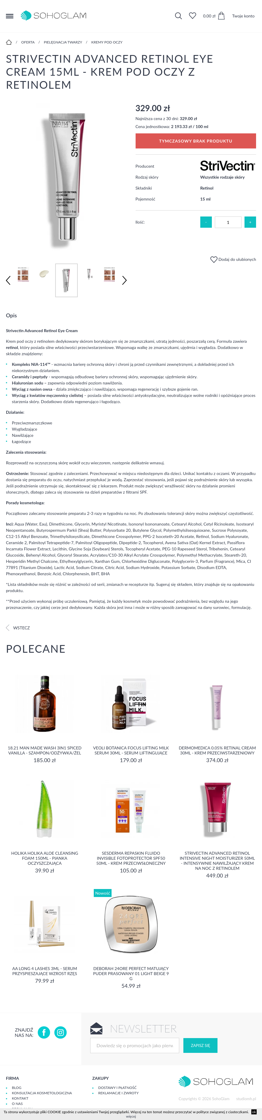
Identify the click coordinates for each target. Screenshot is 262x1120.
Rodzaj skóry (147, 177)
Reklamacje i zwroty (118, 1093)
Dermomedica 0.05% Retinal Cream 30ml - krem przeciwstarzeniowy (217, 750)
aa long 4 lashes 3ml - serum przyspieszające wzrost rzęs (44, 971)
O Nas (17, 1103)
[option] (66, 177)
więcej (131, 1116)
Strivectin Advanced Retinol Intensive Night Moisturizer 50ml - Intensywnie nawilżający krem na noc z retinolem (217, 861)
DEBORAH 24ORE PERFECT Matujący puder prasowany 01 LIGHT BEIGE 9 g (131, 973)
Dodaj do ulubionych (233, 259)
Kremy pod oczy (107, 42)
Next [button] (124, 280)
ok (254, 1112)
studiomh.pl (246, 1098)
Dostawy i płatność (117, 1087)
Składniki (144, 187)
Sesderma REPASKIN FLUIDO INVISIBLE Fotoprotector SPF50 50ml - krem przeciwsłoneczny (131, 858)
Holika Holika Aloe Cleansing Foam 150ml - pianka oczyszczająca (44, 858)
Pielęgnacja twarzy (63, 42)
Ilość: (140, 221)
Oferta (28, 42)
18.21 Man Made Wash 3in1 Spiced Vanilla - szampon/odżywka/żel (44, 750)
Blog (16, 1087)
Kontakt (20, 1098)
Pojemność (145, 198)
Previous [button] (8, 280)
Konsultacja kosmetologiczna (42, 1093)
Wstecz (18, 627)
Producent (145, 166)
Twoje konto (243, 15)
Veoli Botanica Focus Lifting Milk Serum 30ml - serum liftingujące (131, 750)
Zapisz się (200, 1045)
